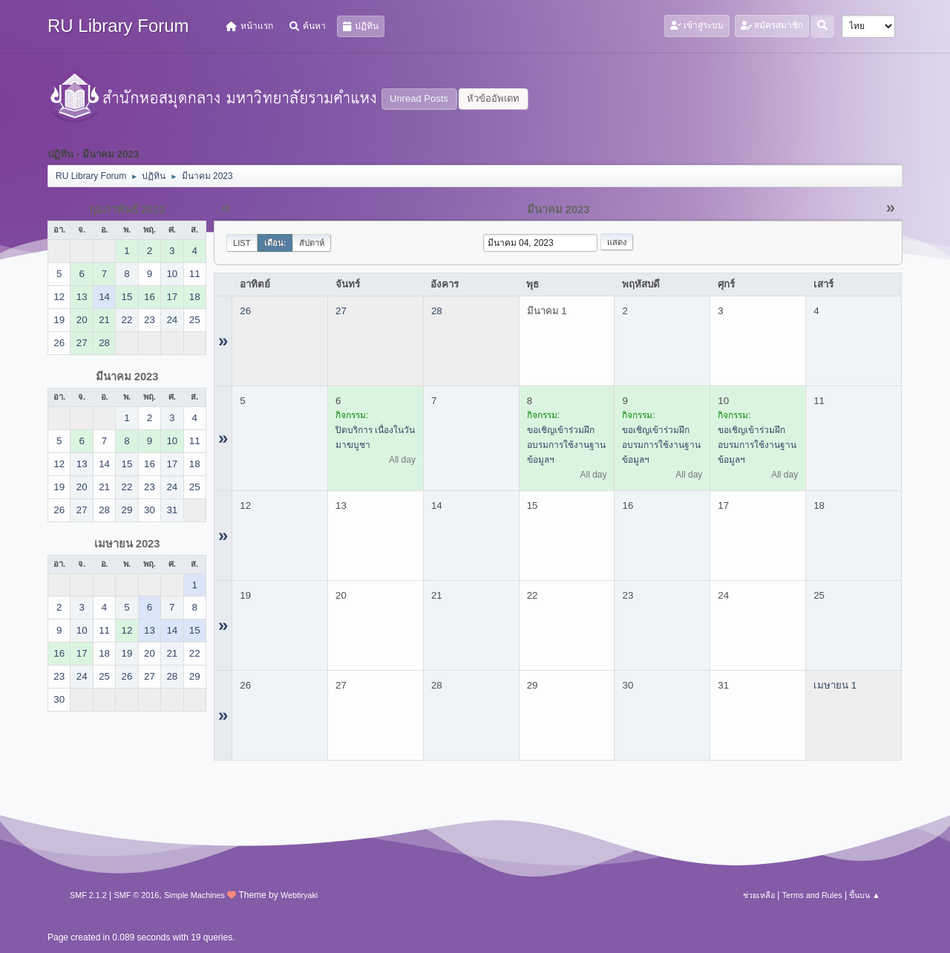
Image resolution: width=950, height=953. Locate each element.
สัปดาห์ (311, 242)
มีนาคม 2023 (127, 377)
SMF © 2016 (137, 895)
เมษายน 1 (834, 685)
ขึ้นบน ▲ (864, 895)
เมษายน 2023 (127, 544)
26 (245, 310)
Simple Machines (194, 895)
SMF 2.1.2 (88, 895)
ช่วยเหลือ (759, 895)
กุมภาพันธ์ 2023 (127, 209)
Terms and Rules (812, 895)
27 (341, 310)
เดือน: (275, 242)
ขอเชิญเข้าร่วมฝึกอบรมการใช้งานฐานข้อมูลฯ (566, 445)
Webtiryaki (299, 895)
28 (436, 310)
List (242, 242)
